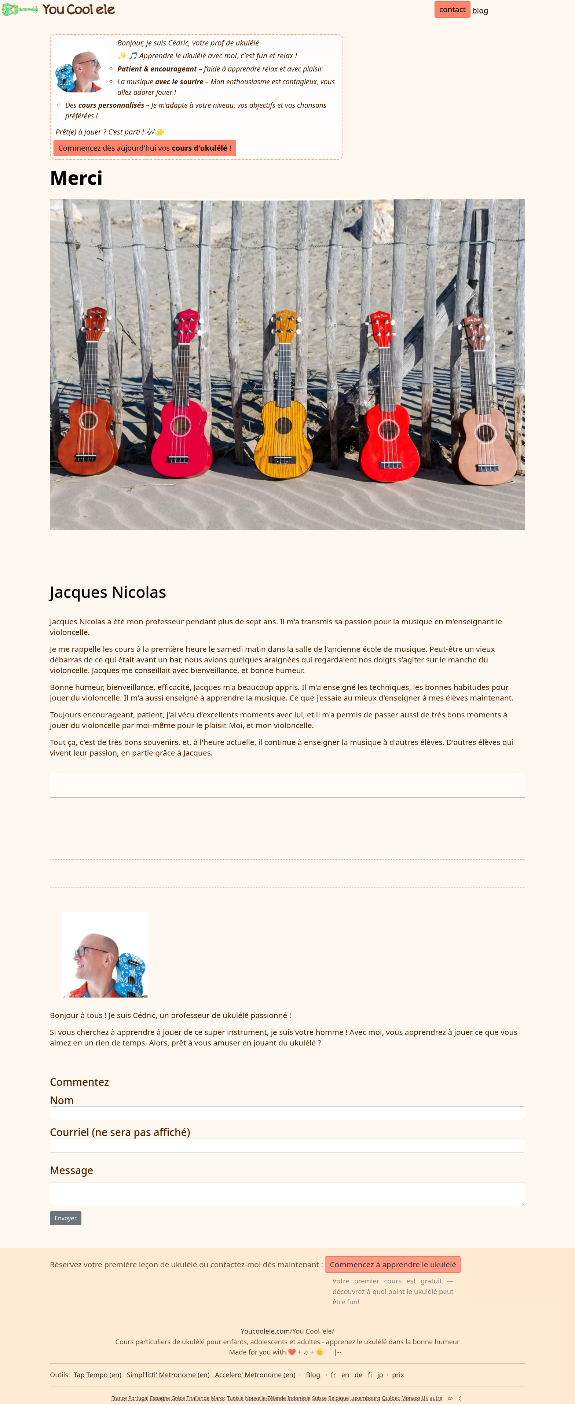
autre (436, 1398)
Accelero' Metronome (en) (255, 1374)
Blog (313, 1374)
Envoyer (66, 1218)
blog (480, 10)
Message (71, 1170)
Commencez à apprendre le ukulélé (393, 1264)
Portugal (138, 1398)
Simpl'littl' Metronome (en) (168, 1374)
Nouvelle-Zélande (265, 1398)
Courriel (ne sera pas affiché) (120, 1132)
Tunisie (235, 1398)
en (345, 1374)
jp (380, 1374)
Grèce (178, 1398)
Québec (391, 1398)
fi (370, 1374)
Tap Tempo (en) (97, 1374)
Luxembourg (365, 1398)
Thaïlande (198, 1398)
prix (398, 1374)
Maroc (218, 1398)
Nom (62, 1100)
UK (425, 1398)
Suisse (319, 1398)
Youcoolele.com (265, 1331)
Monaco (410, 1398)
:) (460, 1397)
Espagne (160, 1398)
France (119, 1398)
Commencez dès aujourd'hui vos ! (144, 148)
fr (333, 1374)
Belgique (338, 1398)
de (358, 1374)
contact (452, 9)
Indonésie (299, 1398)
